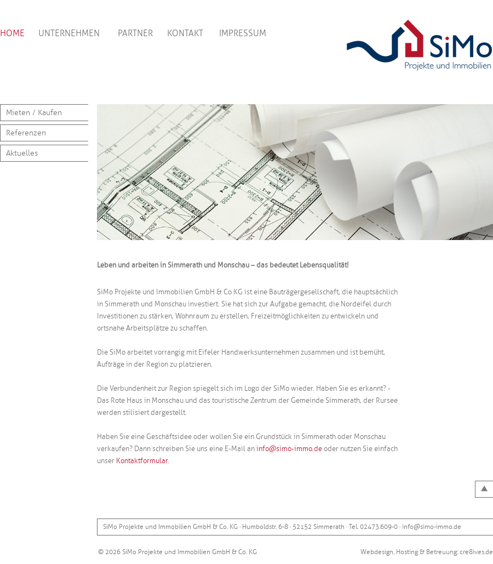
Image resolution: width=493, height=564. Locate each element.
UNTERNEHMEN (69, 33)
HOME (12, 33)
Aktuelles (22, 153)
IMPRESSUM (242, 33)
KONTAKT (185, 33)
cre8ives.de (476, 552)
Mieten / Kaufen (34, 112)
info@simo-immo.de (289, 449)
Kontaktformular (142, 461)
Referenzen (26, 133)
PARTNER (135, 33)
